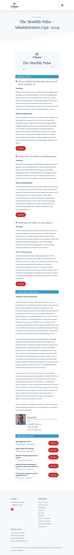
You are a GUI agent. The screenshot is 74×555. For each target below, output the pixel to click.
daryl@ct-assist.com (35, 424)
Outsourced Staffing (17, 538)
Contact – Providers (44, 521)
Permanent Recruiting (17, 535)
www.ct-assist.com (35, 430)
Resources (41, 516)
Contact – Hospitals (44, 518)
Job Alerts (41, 513)
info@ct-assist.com (18, 502)
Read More (21, 148)
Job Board (41, 510)
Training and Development (19, 541)
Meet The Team (43, 505)
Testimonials (42, 507)
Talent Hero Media (52, 547)
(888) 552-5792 (18, 505)
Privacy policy (27, 547)
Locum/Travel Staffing (18, 533)
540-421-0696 (33, 427)
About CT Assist (43, 502)
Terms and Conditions (45, 524)
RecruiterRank (18, 550)
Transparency (42, 526)
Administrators (37, 17)
